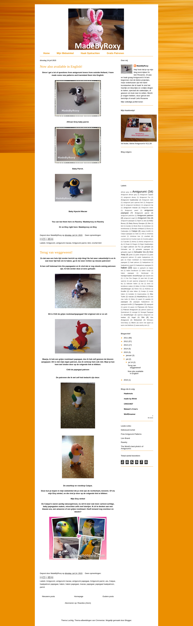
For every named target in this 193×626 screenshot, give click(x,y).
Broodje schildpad (138, 228)
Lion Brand (125, 438)
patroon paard (146, 309)
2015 (126, 352)
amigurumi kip (148, 205)
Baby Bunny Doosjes (137, 223)
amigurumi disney (130, 197)
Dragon (134, 244)
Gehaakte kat (126, 249)
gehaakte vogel (126, 252)
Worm (133, 323)
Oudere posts (108, 596)
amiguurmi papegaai (127, 221)
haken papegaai (72, 584)
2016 (126, 380)
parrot (42, 587)
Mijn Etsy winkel (78, 499)
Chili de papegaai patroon (78, 370)
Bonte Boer (137, 226)
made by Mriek (130, 399)
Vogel (133, 317)
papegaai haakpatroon (104, 584)
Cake (137, 234)
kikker (138, 286)
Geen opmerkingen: (93, 235)
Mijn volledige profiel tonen (132, 102)
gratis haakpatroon (144, 257)
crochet (147, 236)
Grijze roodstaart (133, 260)
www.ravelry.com (141, 325)
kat (142, 283)
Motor (133, 299)
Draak (128, 244)
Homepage (78, 596)
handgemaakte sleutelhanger (132, 276)
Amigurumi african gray (129, 194)
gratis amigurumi (141, 254)
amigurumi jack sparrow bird (133, 202)
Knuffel (123, 291)
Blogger (128, 620)
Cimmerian (100, 620)
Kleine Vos (138, 289)
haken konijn (146, 270)
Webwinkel (138, 320)
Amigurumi (50, 243)
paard (140, 299)
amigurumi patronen (127, 215)
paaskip (148, 299)
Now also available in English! (61, 66)
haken (62, 584)
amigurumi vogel (129, 218)
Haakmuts (128, 393)
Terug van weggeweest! (56, 252)
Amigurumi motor (147, 207)
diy (122, 244)
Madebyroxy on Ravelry (93, 222)
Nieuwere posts (48, 596)
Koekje (143, 291)
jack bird (144, 278)
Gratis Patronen (115, 53)
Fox (139, 247)
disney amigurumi (145, 241)
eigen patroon (128, 247)
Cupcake (126, 241)
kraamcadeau (141, 294)
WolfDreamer (130, 414)
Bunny (149, 228)
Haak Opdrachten (90, 53)
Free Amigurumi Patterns (131, 434)
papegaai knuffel (126, 304)
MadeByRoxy (142, 66)
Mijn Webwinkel (65, 53)
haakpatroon (146, 262)
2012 (126, 341)
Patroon (150, 307)
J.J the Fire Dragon (131, 278)
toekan (123, 317)
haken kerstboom (132, 270)
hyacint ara (149, 276)
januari (129, 355)
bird (89, 243)
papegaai (90, 584)
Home (46, 53)
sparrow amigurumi (143, 315)
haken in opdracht (139, 268)
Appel (139, 221)
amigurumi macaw (63, 243)
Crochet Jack (135, 239)
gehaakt (147, 247)
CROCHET (128, 404)
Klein (144, 286)
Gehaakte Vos (140, 252)
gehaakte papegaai (143, 249)
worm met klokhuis (127, 325)
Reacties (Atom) (84, 603)
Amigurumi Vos (144, 218)
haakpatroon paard (127, 265)
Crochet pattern (148, 239)
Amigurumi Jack (147, 200)
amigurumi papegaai (80, 581)
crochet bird (96, 243)
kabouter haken (132, 283)
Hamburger (145, 273)
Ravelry (124, 442)
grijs (122, 260)
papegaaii (150, 304)
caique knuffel (146, 231)
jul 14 (130, 362)
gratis (130, 254)
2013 (126, 345)
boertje (128, 226)
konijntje (131, 294)
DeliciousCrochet (128, 430)
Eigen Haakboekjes (146, 244)
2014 (126, 349)
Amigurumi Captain (146, 194)
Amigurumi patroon (145, 215)
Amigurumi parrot (79, 243)
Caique (112, 581)
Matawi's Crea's (131, 409)
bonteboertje (125, 228)
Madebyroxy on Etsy (88, 227)
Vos (142, 317)
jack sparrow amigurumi (137, 281)
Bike (149, 223)
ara (106, 581)
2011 (126, 338)
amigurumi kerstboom (133, 205)
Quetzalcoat (125, 312)
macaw (83, 584)
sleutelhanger (128, 315)
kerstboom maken (127, 286)
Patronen (141, 307)
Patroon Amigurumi (130, 309)
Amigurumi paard (131, 210)
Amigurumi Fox (145, 197)
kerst (148, 283)
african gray (125, 192)
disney (134, 241)
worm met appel (145, 323)
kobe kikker (134, 291)
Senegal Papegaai (147, 312)
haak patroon (134, 262)
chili (142, 234)
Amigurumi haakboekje (129, 200)
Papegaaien (139, 304)
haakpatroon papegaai (49, 584)
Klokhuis (148, 289)
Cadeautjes (124, 231)
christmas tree (135, 236)
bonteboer (147, 226)
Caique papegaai (126, 234)
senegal (134, 312)
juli (127, 359)
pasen (132, 307)
